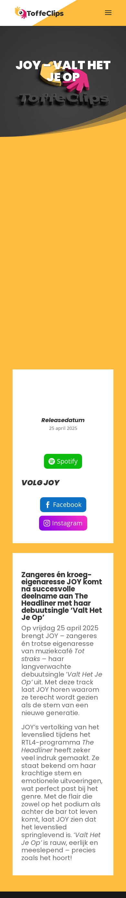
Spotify (67, 461)
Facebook (67, 504)
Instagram (67, 523)
